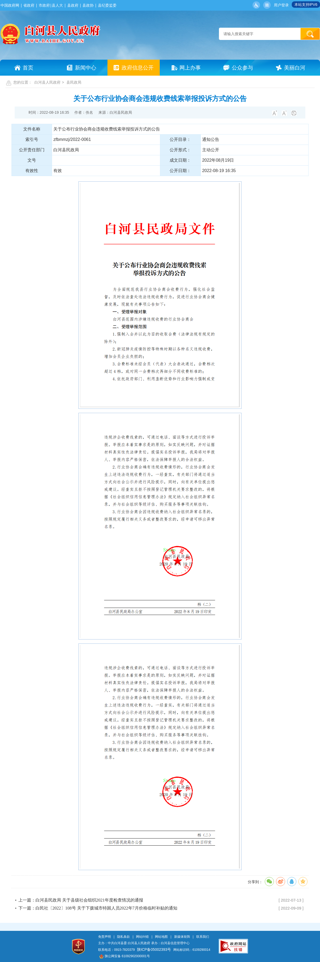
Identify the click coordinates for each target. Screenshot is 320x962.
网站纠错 (142, 937)
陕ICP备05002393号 (154, 949)
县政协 (88, 5)
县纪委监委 (107, 5)
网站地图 (161, 937)
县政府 (72, 5)
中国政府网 (10, 5)
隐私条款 (123, 937)
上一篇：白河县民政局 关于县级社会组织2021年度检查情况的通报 (80, 900)
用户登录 (281, 5)
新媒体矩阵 (182, 937)
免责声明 (104, 937)
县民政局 (73, 82)
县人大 (57, 5)
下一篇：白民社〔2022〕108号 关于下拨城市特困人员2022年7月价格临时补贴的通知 (97, 908)
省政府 (28, 5)
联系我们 (202, 937)
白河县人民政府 (47, 82)
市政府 (44, 5)
